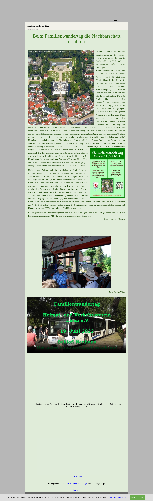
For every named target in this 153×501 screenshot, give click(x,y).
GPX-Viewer (76, 476)
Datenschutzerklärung (117, 497)
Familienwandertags (78, 483)
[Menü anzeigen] (115, 20)
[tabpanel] (76, 140)
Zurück (76, 490)
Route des (66, 483)
